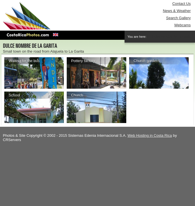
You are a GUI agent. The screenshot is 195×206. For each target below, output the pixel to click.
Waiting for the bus (24, 61)
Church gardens (146, 61)
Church (77, 95)
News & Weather (177, 11)
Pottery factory (83, 61)
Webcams (182, 25)
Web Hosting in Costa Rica (149, 135)
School (14, 95)
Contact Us (181, 3)
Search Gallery (178, 18)
